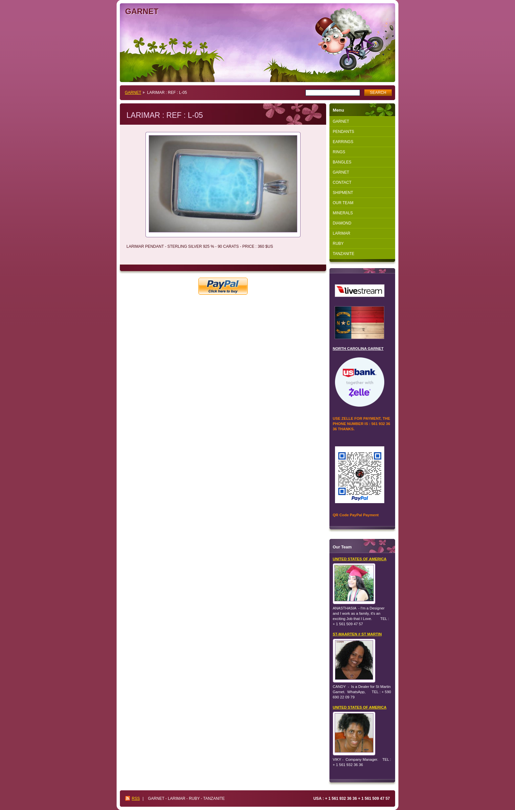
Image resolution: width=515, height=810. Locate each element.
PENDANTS (343, 131)
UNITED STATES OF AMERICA (360, 559)
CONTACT (342, 182)
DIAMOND (342, 223)
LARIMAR (341, 233)
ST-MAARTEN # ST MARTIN (357, 634)
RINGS (339, 152)
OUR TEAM (343, 203)
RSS (136, 798)
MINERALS (343, 213)
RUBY (338, 243)
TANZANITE (343, 253)
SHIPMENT (343, 192)
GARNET (133, 92)
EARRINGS (343, 141)
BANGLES (342, 162)
